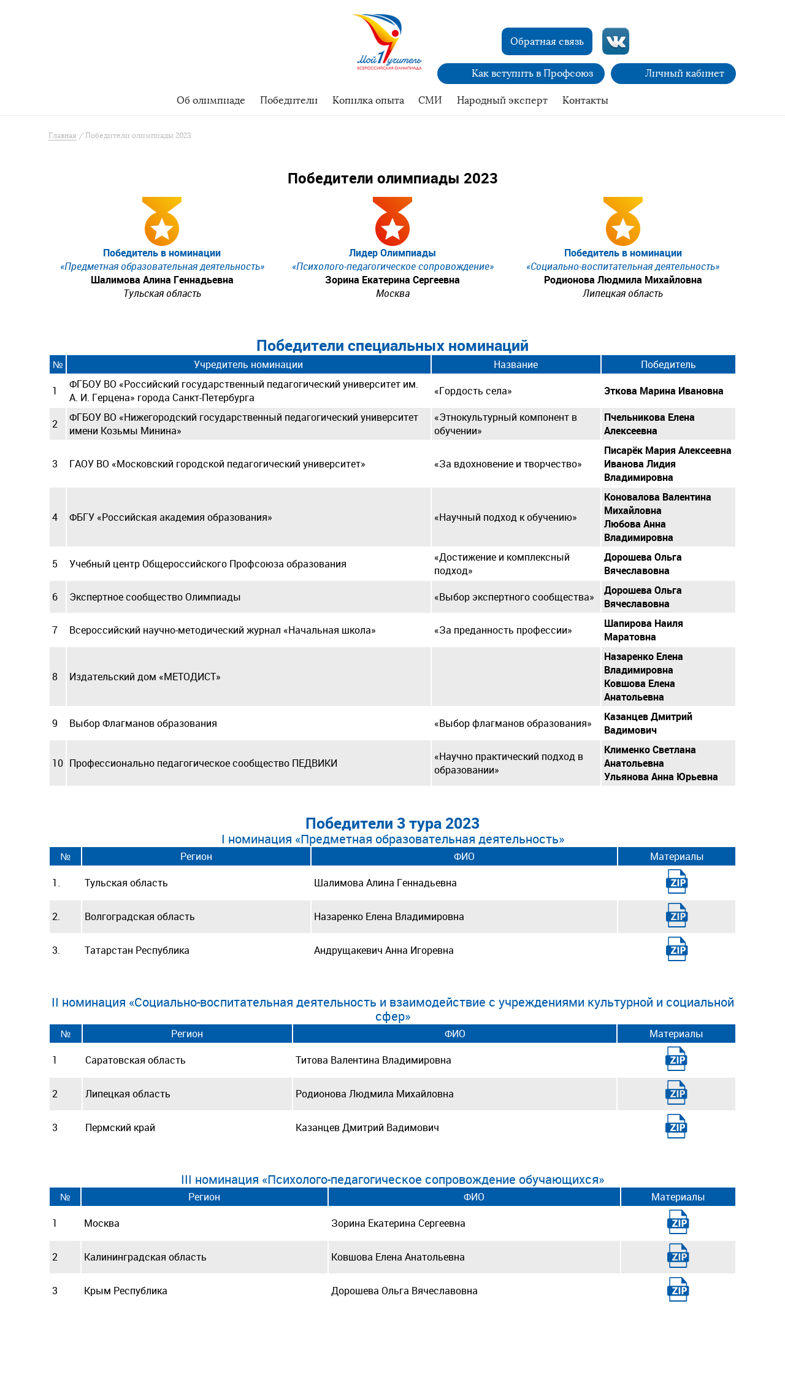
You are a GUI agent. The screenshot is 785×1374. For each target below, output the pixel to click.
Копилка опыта (368, 100)
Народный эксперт (502, 100)
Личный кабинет (684, 73)
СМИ (430, 100)
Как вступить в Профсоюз (532, 73)
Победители (289, 100)
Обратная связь (547, 41)
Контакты (585, 100)
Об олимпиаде (211, 100)
